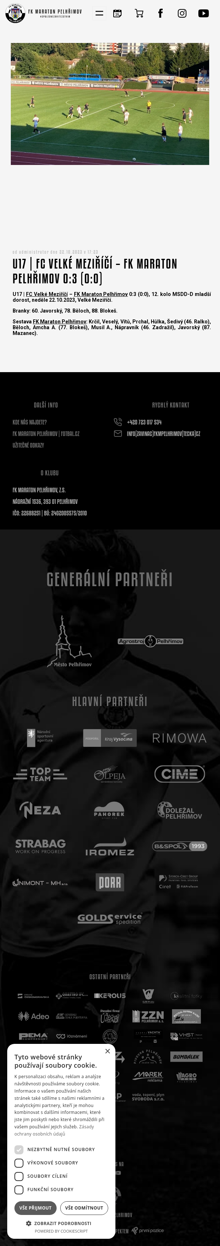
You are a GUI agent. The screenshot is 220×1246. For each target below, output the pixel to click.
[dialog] (61, 1141)
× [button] (107, 1051)
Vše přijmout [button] (35, 1208)
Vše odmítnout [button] (84, 1208)
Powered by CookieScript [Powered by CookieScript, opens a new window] (61, 1231)
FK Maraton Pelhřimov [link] (101, 294)
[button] (61, 1223)
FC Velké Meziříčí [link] (47, 294)
